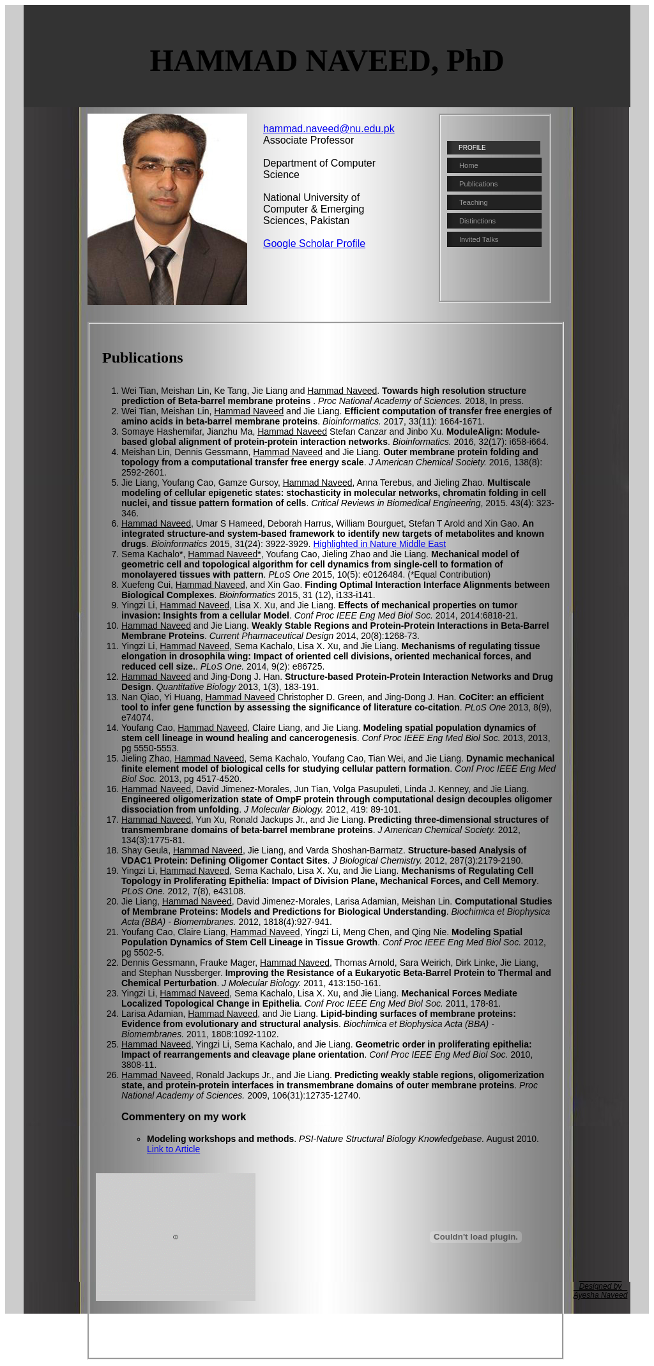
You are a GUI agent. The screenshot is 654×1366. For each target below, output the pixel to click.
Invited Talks (478, 239)
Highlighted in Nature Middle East (379, 544)
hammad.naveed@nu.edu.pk (329, 128)
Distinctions (477, 221)
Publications (478, 184)
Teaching (473, 202)
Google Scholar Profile (314, 243)
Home (468, 165)
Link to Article (173, 1149)
